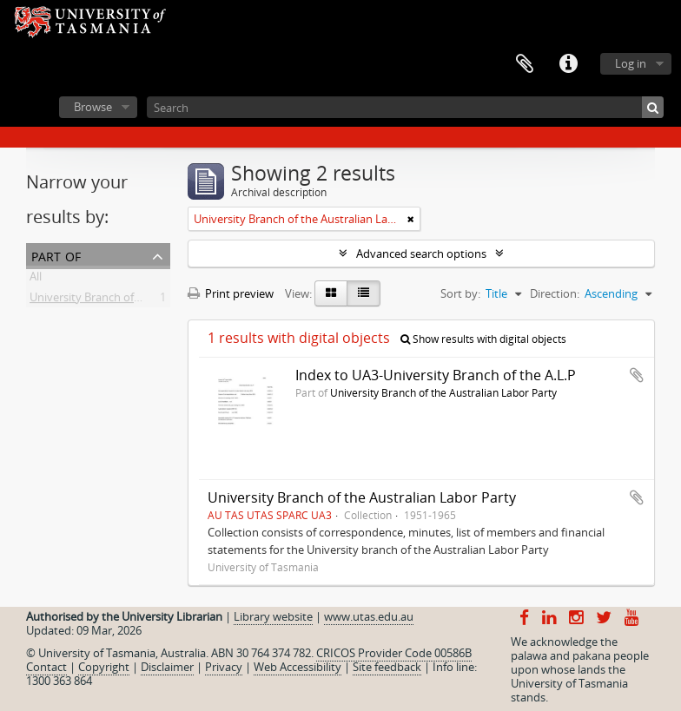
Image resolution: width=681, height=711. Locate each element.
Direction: (554, 293)
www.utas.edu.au (368, 616)
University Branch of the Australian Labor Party (151, 300)
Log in (630, 63)
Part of (56, 255)
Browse (93, 107)
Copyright (103, 667)
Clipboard (524, 64)
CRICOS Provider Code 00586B (394, 653)
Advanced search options (421, 253)
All (36, 279)
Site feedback (387, 667)
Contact (46, 667)
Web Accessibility (297, 667)
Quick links (568, 64)
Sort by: (460, 293)
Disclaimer (167, 667)
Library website (273, 616)
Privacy (223, 667)
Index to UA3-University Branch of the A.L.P (435, 375)
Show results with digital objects (483, 339)
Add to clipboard (636, 375)
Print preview (231, 293)
